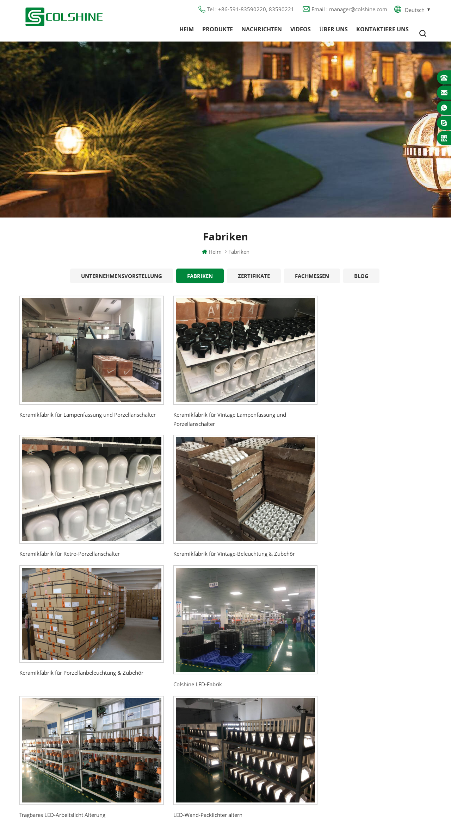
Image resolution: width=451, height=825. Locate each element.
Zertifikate (254, 283)
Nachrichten (261, 33)
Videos (300, 33)
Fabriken (200, 283)
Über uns (333, 33)
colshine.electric (372, 699)
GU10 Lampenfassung (269, 654)
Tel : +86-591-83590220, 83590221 (250, 12)
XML (156, 730)
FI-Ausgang (255, 666)
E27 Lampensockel (265, 705)
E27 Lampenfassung (266, 730)
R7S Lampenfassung (266, 692)
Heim (186, 33)
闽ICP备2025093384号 (225, 798)
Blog (361, 283)
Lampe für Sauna (263, 717)
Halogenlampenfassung (270, 641)
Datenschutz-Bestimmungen (185, 705)
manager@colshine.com (382, 687)
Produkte (217, 33)
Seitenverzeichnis (172, 717)
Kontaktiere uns (382, 33)
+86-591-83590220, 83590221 (391, 674)
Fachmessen (312, 283)
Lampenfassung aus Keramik (277, 743)
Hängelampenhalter (266, 755)
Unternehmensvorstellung (121, 283)
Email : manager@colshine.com (349, 12)
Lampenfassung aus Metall (275, 679)
